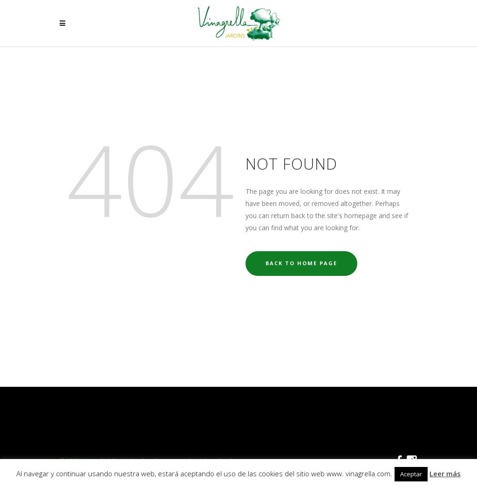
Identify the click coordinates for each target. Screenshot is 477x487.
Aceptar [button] (411, 474)
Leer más (445, 473)
